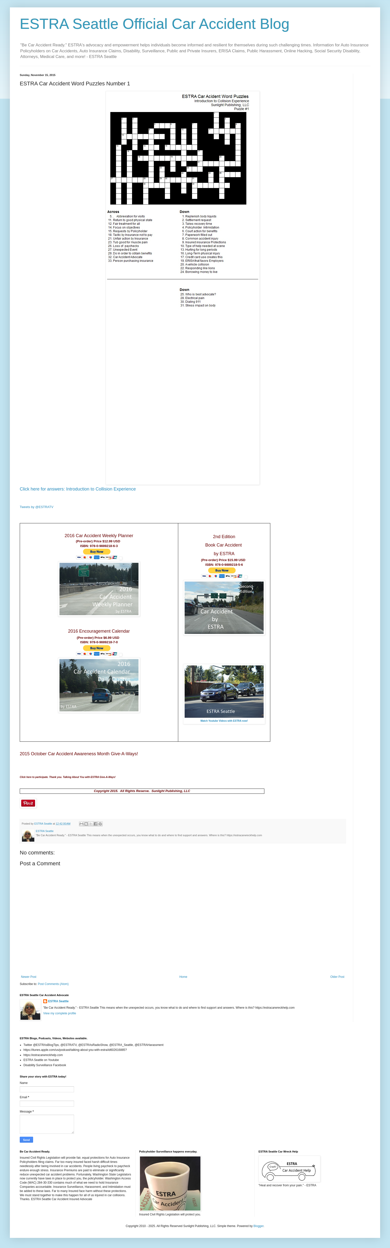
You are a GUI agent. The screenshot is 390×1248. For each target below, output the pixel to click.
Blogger (259, 1226)
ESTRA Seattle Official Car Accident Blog (155, 24)
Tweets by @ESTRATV (36, 507)
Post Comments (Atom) (53, 984)
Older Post (337, 977)
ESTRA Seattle (58, 1001)
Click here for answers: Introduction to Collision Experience (78, 489)
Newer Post (28, 977)
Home (183, 977)
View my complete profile (59, 1013)
